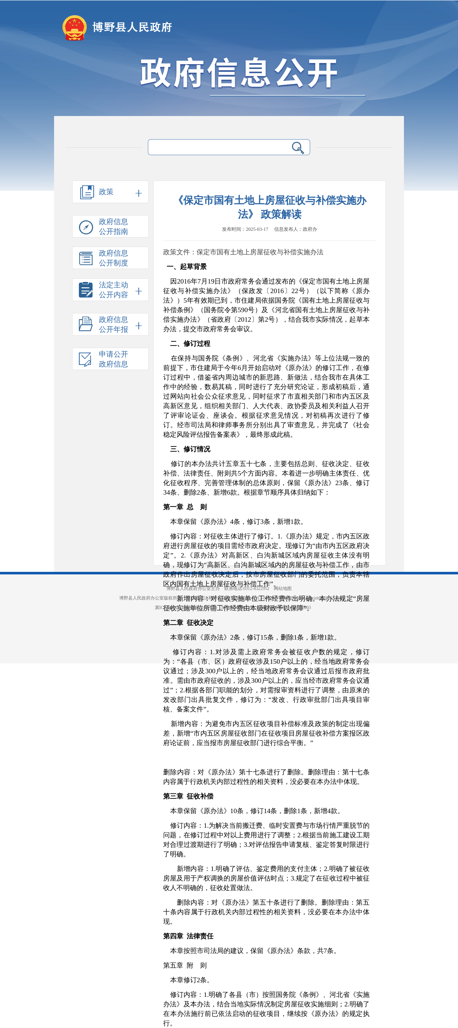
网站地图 (283, 588)
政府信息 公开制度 (103, 259)
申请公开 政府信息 (103, 360)
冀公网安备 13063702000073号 (225, 607)
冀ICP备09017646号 (175, 607)
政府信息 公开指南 (103, 227)
